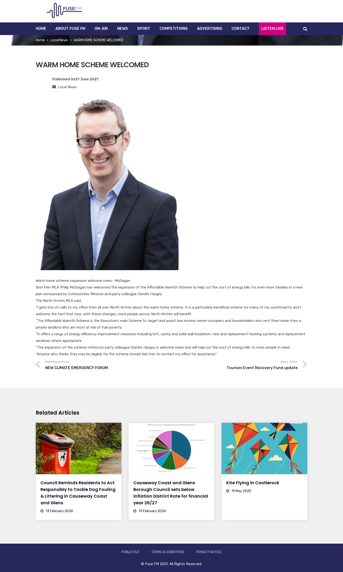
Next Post (235, 365)
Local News (59, 40)
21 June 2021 (86, 79)
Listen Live (272, 28)
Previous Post (108, 365)
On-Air (101, 28)
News (122, 28)
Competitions (174, 28)
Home (41, 28)
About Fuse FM (70, 28)
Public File (130, 552)
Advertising (209, 28)
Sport (143, 28)
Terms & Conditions (167, 552)
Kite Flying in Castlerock (252, 483)
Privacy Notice (209, 552)
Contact (241, 28)
